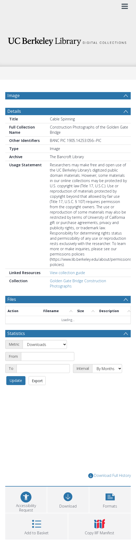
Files (11, 299)
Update (16, 380)
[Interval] (107, 368)
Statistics (16, 333)
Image (13, 95)
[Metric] (45, 344)
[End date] (43, 368)
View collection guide (67, 272)
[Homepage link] (68, 40)
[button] (110, 499)
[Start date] (47, 356)
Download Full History (109, 475)
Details (14, 111)
